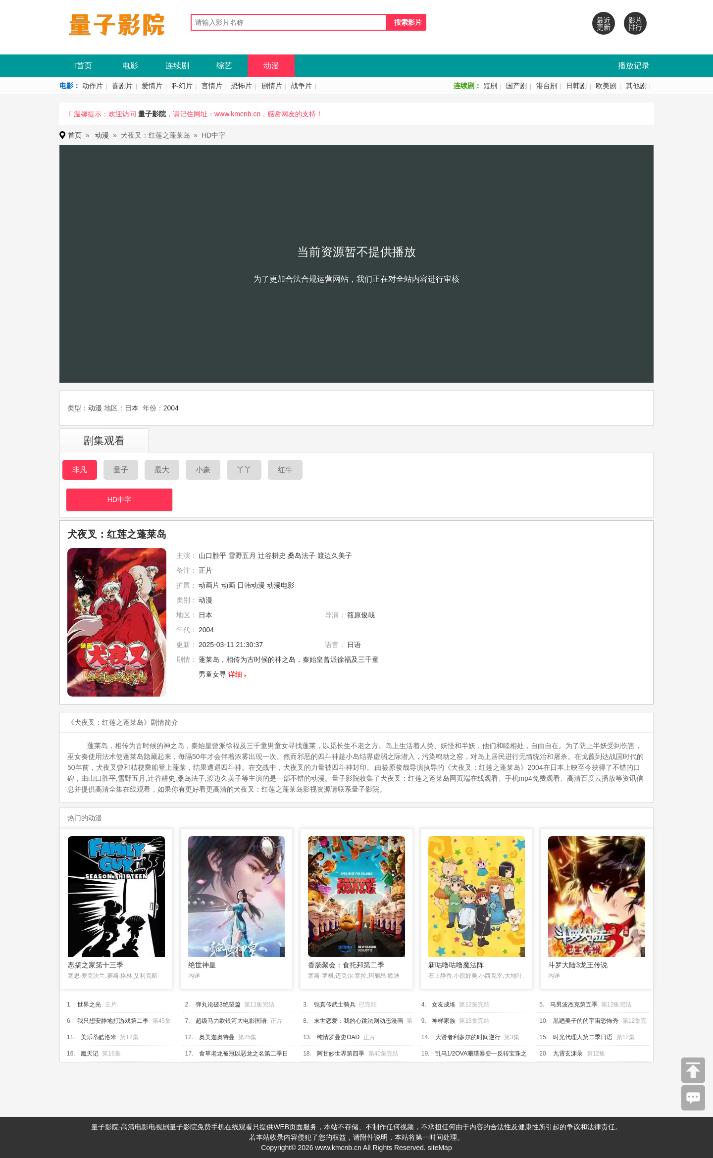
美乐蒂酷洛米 (98, 1037)
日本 (132, 408)
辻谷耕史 (272, 555)
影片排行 (635, 23)
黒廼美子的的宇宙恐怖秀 (585, 1020)
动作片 (92, 86)
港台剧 (546, 86)
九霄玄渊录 (568, 1053)
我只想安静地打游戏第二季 (113, 1020)
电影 (130, 65)
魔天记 (90, 1053)
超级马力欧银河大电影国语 (231, 1020)
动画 (228, 585)
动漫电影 (281, 585)
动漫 (271, 65)
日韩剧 (576, 86)
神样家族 (444, 1020)
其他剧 (636, 86)
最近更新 (604, 23)
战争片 (301, 86)
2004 (171, 408)
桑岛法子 (301, 555)
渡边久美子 (334, 555)
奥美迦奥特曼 (217, 1037)
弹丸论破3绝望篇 (218, 1004)
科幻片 (182, 86)
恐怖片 (241, 86)
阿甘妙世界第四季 (340, 1053)
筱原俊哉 (361, 615)
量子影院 (152, 114)
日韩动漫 (251, 585)
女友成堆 (444, 1004)
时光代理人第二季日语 (582, 1037)
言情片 (212, 86)
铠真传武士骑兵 (335, 1004)
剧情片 (271, 86)
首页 (83, 65)
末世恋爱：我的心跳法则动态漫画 (358, 1020)
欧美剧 (606, 86)
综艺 (224, 65)
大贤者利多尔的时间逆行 (468, 1037)
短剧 (490, 86)
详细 (235, 674)
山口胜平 (212, 555)
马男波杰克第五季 (574, 1004)
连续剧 (177, 65)
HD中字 (119, 499)
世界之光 (89, 1004)
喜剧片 (122, 86)
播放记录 (634, 65)
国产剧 (516, 86)
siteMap (440, 1148)
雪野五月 (242, 555)
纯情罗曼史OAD (338, 1037)
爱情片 (152, 86)
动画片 (209, 585)
